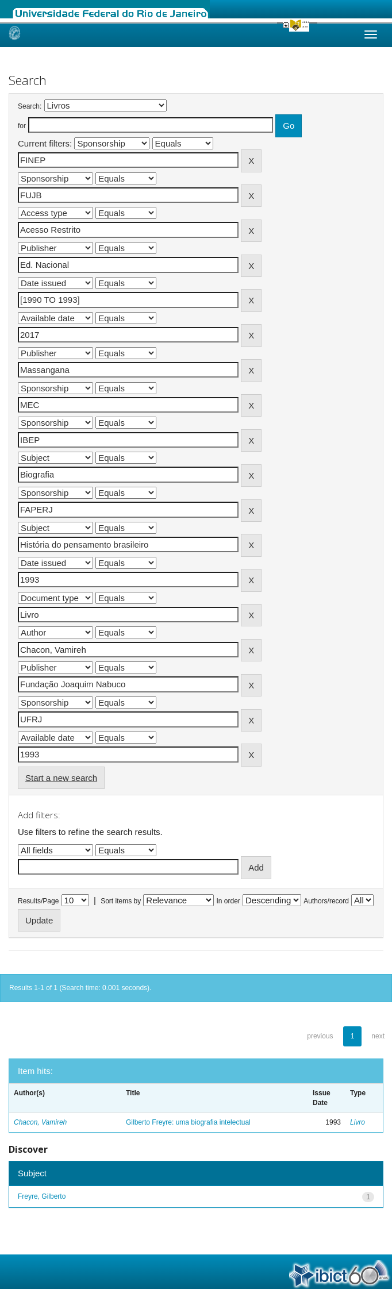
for (22, 126)
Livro (357, 1122)
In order (228, 901)
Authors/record (326, 901)
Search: (29, 106)
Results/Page (38, 901)
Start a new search (61, 778)
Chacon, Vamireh (40, 1122)
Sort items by (121, 901)
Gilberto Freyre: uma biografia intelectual (188, 1122)
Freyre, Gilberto (42, 1196)
